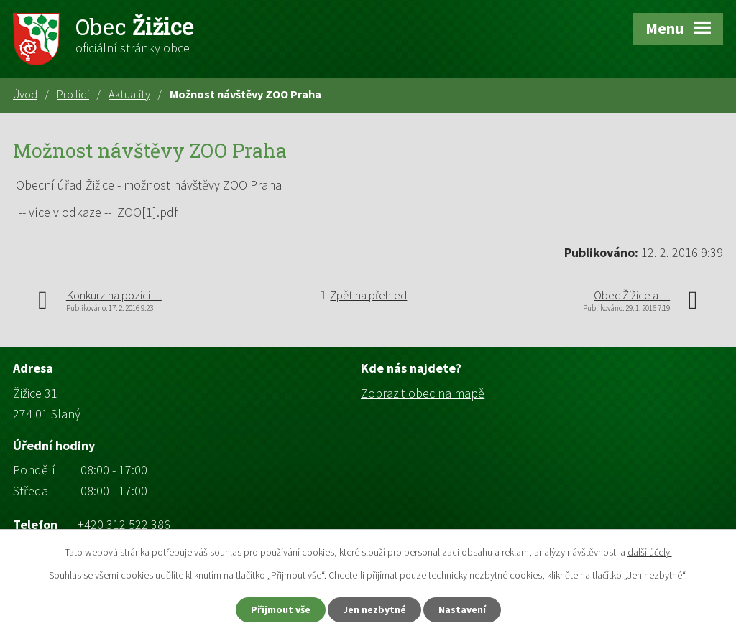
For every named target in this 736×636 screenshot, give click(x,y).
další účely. (649, 552)
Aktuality (129, 94)
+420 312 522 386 (124, 524)
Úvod (25, 94)
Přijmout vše (280, 609)
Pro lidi (73, 94)
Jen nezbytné (374, 609)
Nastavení (462, 609)
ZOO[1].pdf (147, 212)
